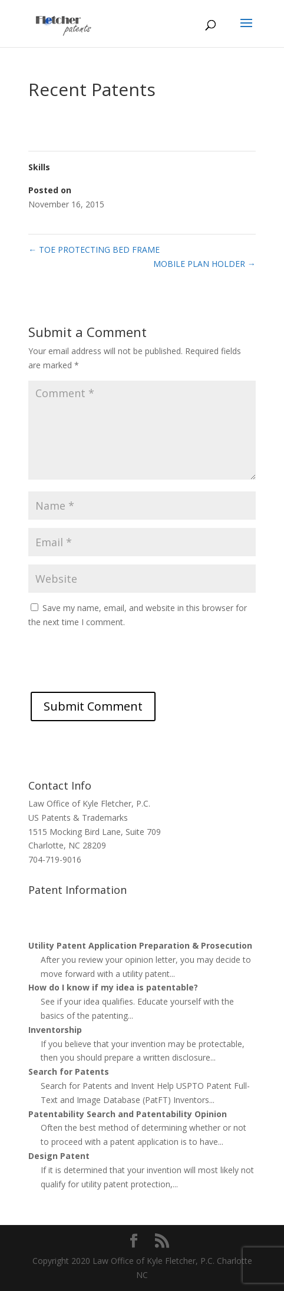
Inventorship (55, 1029)
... (172, 973)
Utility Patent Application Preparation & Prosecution (140, 945)
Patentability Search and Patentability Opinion (127, 1114)
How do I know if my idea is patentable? (113, 987)
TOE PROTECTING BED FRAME (94, 249)
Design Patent (59, 1155)
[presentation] (117, 669)
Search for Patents (68, 1071)
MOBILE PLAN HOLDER (204, 263)
